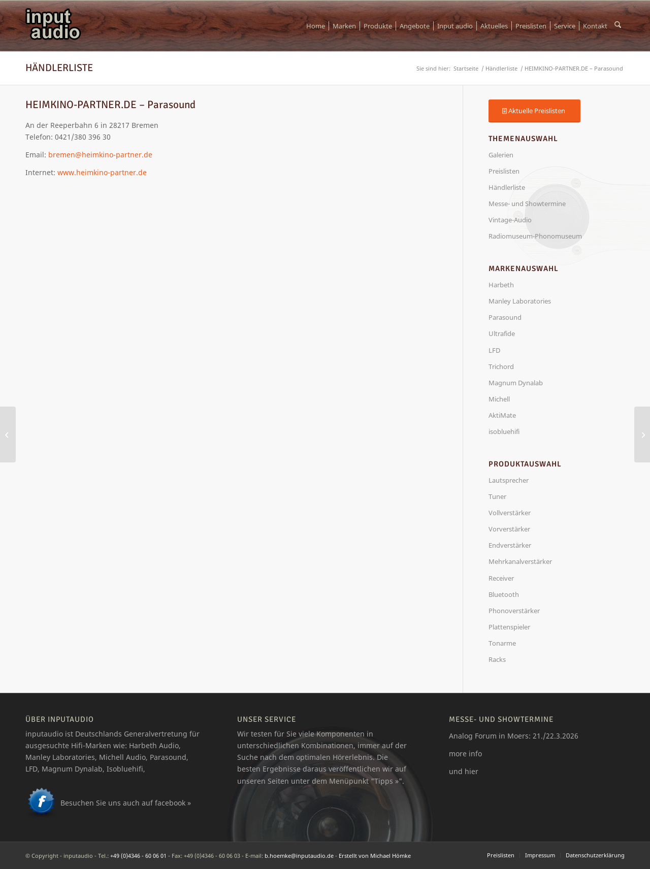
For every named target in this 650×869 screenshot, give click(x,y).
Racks (497, 659)
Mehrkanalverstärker (520, 561)
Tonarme (502, 643)
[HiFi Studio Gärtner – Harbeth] (8, 434)
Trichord (501, 366)
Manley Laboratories (520, 301)
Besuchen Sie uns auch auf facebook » (125, 803)
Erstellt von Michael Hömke (375, 855)
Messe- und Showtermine (527, 203)
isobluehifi (504, 431)
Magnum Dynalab (516, 382)
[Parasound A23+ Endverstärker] (642, 434)
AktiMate (502, 415)
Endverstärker (510, 545)
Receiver (501, 578)
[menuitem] (316, 26)
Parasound (505, 317)
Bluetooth (504, 594)
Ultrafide (502, 333)
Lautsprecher (509, 480)
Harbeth (501, 284)
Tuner (497, 496)
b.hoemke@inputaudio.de (299, 855)
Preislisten (504, 171)
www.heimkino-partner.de (102, 172)
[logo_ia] (53, 26)
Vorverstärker (509, 528)
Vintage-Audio (510, 219)
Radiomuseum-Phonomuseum (535, 236)
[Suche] (618, 26)
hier (471, 771)
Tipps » (386, 781)
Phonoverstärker (514, 610)
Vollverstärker (510, 512)
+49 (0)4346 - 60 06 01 (138, 855)
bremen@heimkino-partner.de (100, 154)
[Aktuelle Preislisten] (534, 110)
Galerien (501, 154)
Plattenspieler (509, 626)
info (475, 753)
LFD (494, 350)
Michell (499, 399)
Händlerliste (59, 67)
